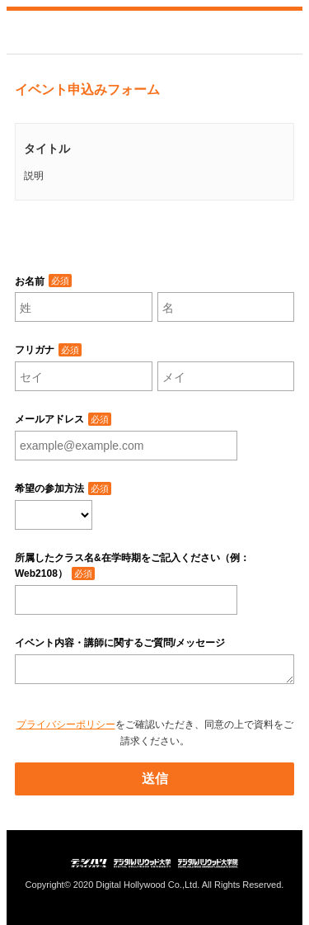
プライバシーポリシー (65, 724)
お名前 (29, 281)
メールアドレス (49, 419)
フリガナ (34, 350)
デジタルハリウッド (64, 32)
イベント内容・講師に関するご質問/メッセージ (120, 643)
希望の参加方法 (49, 488)
